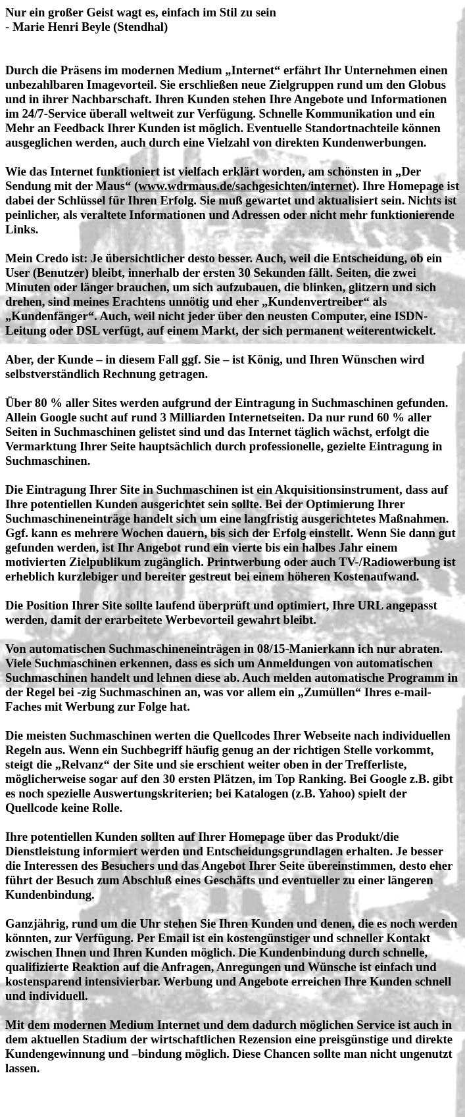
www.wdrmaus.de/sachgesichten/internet (245, 186)
